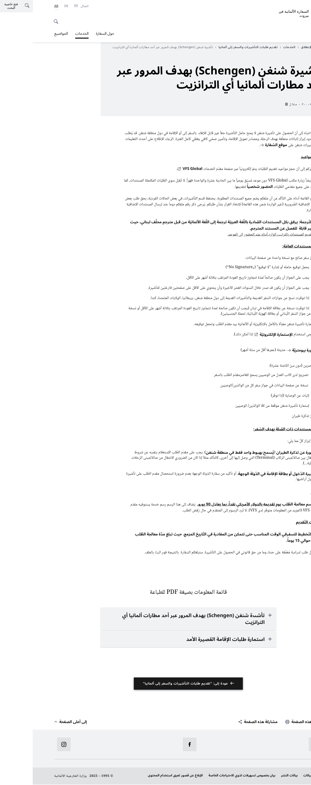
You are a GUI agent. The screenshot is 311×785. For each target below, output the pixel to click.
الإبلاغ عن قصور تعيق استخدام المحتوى (142, 776)
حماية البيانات (280, 776)
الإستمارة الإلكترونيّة (243, 335)
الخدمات (49, 34)
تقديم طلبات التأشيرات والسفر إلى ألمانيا (213, 47)
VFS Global (160, 169)
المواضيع (28, 33)
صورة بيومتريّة (271, 351)
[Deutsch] (34, 6)
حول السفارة (72, 33)
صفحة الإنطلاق (277, 47)
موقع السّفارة (243, 145)
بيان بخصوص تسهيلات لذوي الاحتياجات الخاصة (209, 776)
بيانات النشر (256, 776)
